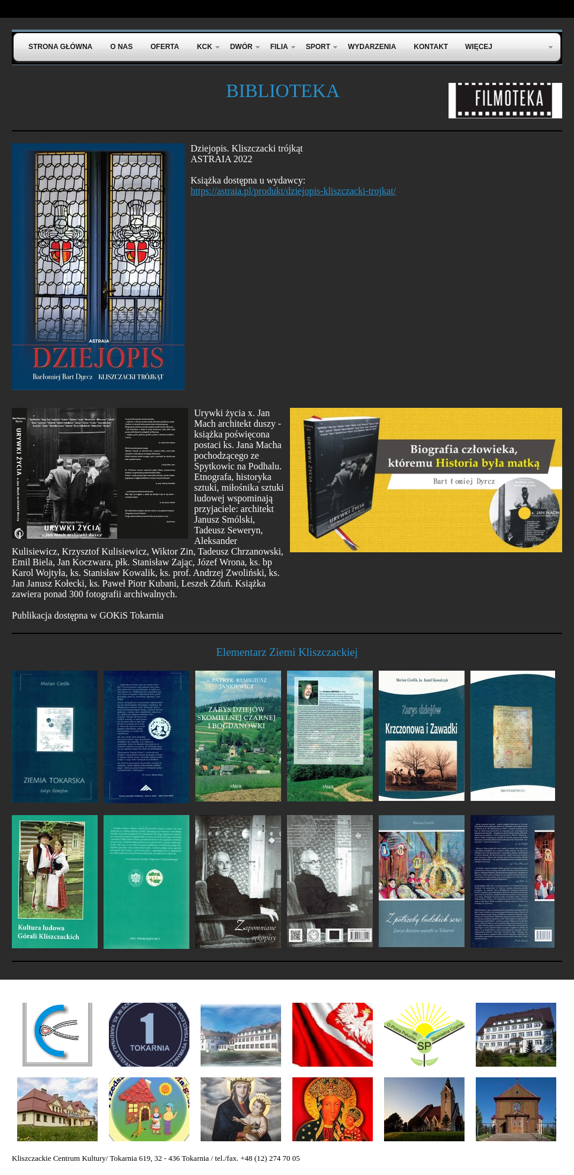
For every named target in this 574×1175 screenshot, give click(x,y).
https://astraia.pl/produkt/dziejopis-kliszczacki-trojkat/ (293, 191)
